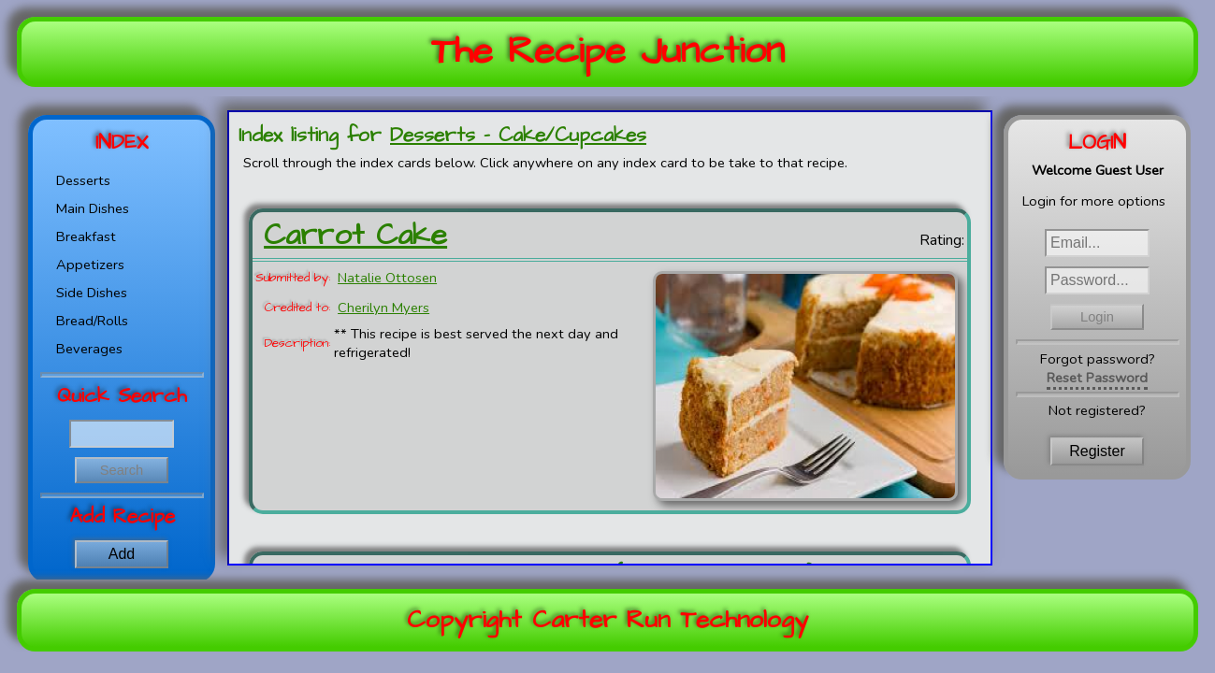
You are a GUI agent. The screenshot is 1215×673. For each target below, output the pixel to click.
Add (121, 554)
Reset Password (1097, 377)
